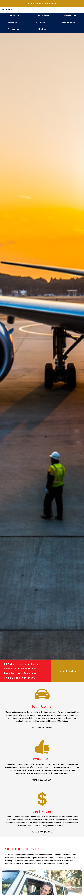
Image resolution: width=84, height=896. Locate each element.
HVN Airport (42, 29)
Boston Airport (14, 29)
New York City (70, 16)
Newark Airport (14, 22)
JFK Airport (14, 16)
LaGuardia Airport (41, 16)
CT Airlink (9, 10)
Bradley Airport (42, 22)
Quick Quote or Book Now (42, 3)
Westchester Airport (70, 22)
